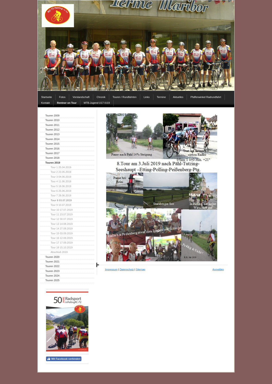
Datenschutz (127, 269)
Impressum (111, 269)
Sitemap (140, 269)
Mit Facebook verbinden (63, 359)
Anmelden (218, 269)
